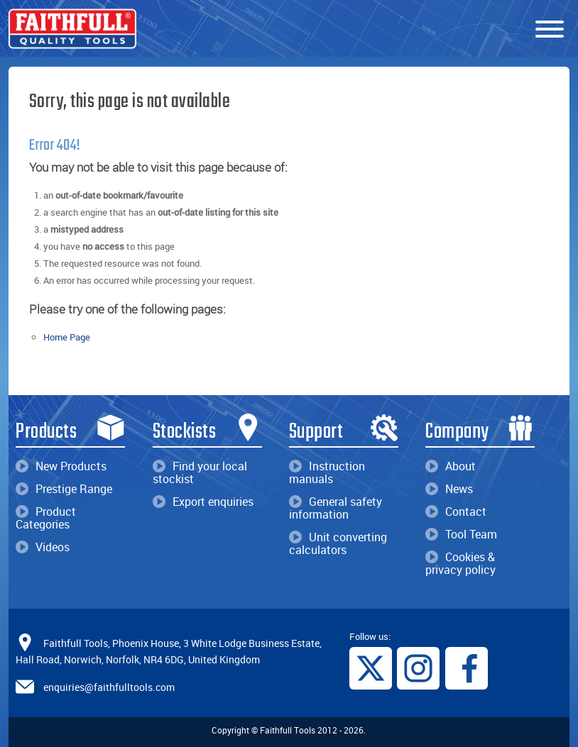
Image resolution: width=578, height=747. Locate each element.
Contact (455, 511)
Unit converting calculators (338, 543)
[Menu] (549, 30)
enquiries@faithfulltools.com (109, 687)
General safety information (335, 508)
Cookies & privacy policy (460, 563)
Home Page (66, 337)
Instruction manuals (327, 472)
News (449, 489)
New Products (61, 466)
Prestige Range (64, 489)
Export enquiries (203, 501)
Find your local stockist (200, 472)
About (450, 466)
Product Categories (46, 518)
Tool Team (461, 534)
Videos (43, 547)
